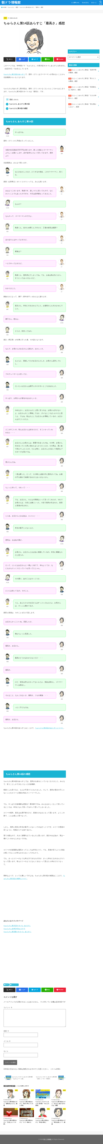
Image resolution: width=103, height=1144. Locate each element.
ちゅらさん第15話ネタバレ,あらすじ (17, 926)
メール (7, 1041)
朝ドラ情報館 (11, 2)
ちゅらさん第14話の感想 (17, 108)
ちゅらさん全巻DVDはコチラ (14, 929)
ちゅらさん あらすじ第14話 (18, 104)
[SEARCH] (100, 2)
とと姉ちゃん (75, 2)
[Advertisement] (35, 749)
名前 (6, 1031)
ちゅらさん (85, 2)
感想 (17, 7)
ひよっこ (94, 2)
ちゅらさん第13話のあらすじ (14, 74)
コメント (8, 1007)
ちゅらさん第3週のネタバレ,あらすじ (17, 932)
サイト (6, 1051)
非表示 (16, 99)
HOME (4, 7)
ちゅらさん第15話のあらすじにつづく (49, 728)
